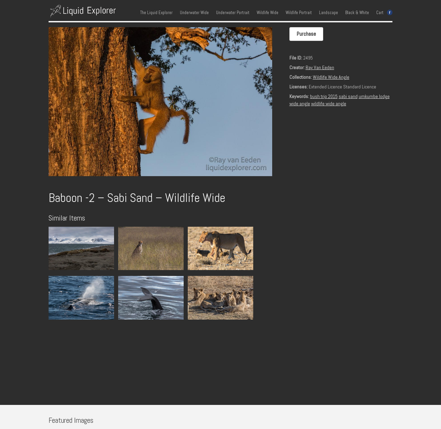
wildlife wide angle (328, 103)
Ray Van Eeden (320, 67)
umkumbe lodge (374, 96)
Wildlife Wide (267, 12)
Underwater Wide (194, 12)
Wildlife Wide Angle (331, 77)
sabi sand (348, 96)
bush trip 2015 (324, 96)
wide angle (299, 103)
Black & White (357, 12)
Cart (379, 12)
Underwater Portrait (232, 12)
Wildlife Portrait (299, 12)
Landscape (328, 12)
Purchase (306, 33)
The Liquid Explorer (156, 12)
